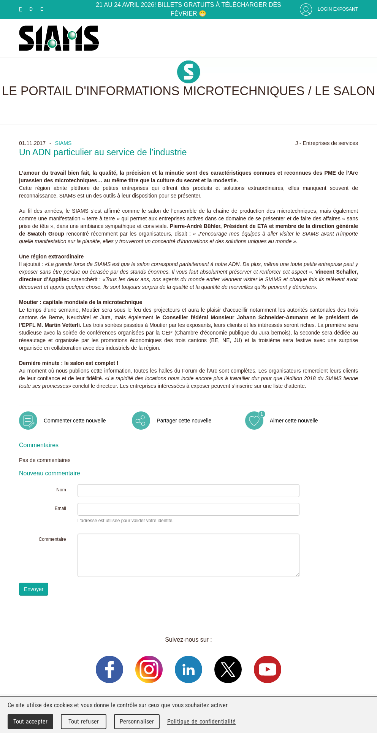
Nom (61, 489)
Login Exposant (338, 9)
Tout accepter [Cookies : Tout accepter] (30, 721)
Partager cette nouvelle (184, 420)
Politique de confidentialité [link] (201, 721)
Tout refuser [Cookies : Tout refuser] (83, 721)
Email (60, 508)
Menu (350, 38)
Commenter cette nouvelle (75, 420)
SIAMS (63, 143)
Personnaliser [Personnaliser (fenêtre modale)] (137, 721)
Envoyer (33, 589)
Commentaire (52, 539)
